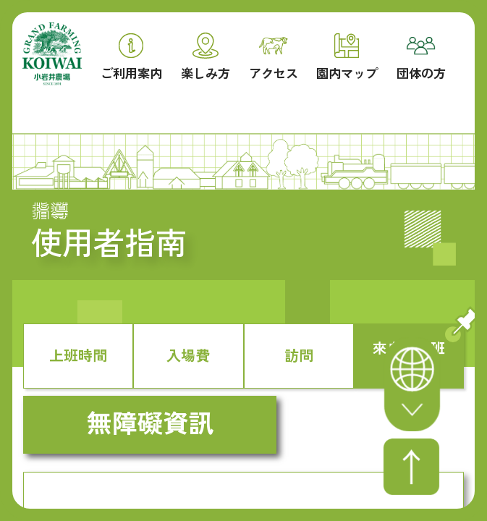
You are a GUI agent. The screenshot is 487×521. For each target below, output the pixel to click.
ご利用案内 (131, 56)
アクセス (273, 58)
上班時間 (78, 354)
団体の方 (421, 59)
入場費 (188, 354)
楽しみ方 (205, 56)
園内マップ (347, 56)
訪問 (298, 354)
